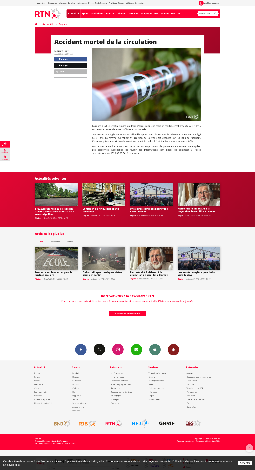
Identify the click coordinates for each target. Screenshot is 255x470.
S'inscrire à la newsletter (127, 313)
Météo (151, 384)
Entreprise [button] (52, 3)
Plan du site (69, 444)
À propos (190, 373)
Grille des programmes (120, 384)
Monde (37, 381)
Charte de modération (196, 399)
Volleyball (76, 384)
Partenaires (192, 392)
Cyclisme (76, 388)
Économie (38, 384)
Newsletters (136, 349)
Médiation (191, 396)
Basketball (76, 381)
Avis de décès (154, 399)
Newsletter (191, 407)
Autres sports (78, 407)
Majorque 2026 (149, 13)
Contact (190, 403)
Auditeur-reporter (209, 3)
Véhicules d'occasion (135, 3)
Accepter (245, 463)
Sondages (114, 399)
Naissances (82, 3)
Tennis (75, 399)
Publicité (190, 384)
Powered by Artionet (185, 441)
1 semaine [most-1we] (55, 241)
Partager (62, 59)
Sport (85, 13)
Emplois (71, 3)
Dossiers (38, 396)
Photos (110, 13)
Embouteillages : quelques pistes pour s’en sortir (102, 273)
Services (133, 13)
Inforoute (63, 3)
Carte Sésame (101, 3)
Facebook (81, 349)
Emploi (151, 396)
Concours (114, 403)
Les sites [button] (40, 3)
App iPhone (155, 349)
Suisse (37, 377)
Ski (73, 392)
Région (63, 24)
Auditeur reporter (42, 399)
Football (75, 373)
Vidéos (121, 13)
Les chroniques (117, 377)
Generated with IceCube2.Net (208, 441)
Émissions (97, 13)
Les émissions (116, 373)
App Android (173, 349)
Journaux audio (40, 392)
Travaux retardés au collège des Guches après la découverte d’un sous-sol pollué (54, 211)
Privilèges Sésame (116, 3)
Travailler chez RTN (195, 388)
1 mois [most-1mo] (70, 241)
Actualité (73, 13)
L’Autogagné (115, 396)
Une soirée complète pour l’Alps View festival (149, 210)
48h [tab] (41, 241)
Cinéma (151, 377)
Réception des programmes (199, 377)
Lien (60, 71)
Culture (37, 388)
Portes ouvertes (170, 13)
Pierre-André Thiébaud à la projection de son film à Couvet (196, 210)
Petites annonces (155, 388)
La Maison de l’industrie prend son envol (100, 210)
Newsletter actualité (43, 403)
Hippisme (76, 396)
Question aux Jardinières (121, 392)
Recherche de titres (119, 381)
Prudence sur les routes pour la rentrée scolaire (53, 273)
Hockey (75, 377)
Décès (91, 3)
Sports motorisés (79, 403)
